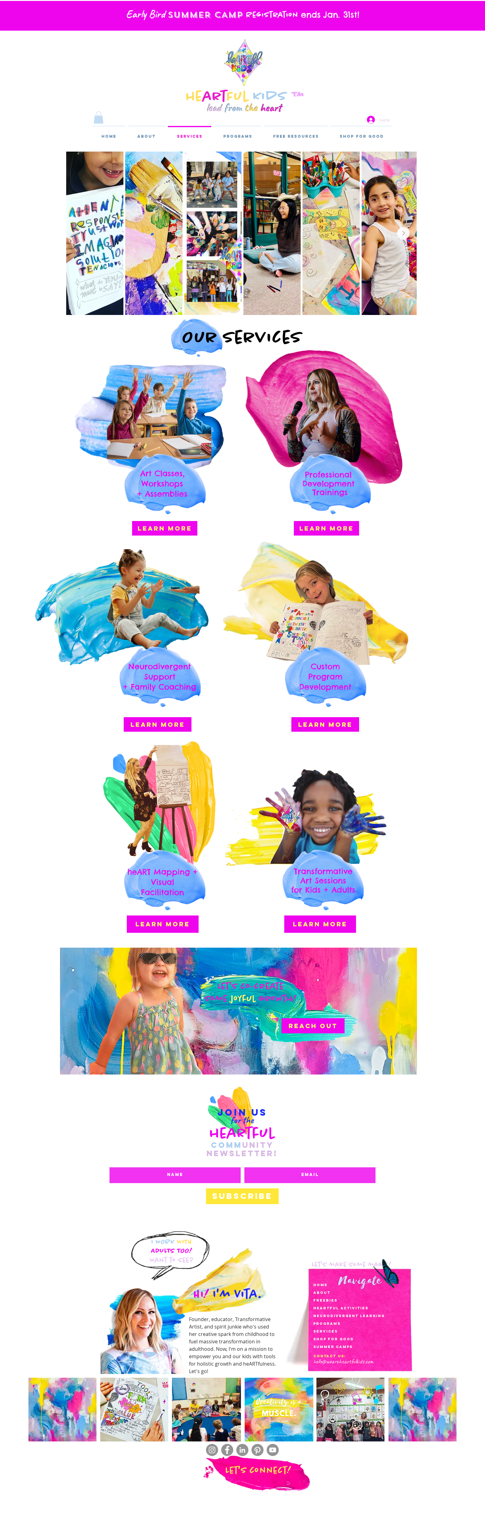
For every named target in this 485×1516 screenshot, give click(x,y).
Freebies (325, 1300)
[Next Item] (403, 233)
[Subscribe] (242, 1196)
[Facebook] (227, 1450)
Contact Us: (329, 1356)
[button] (98, 117)
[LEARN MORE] (164, 528)
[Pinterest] (257, 1450)
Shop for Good (333, 1339)
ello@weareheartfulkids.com (344, 1361)
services (325, 1331)
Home (320, 1285)
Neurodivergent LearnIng (349, 1316)
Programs (327, 1323)
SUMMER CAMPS (333, 1347)
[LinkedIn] (242, 1450)
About (321, 1292)
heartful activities (340, 1308)
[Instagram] (212, 1450)
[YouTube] (273, 1450)
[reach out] (313, 1025)
